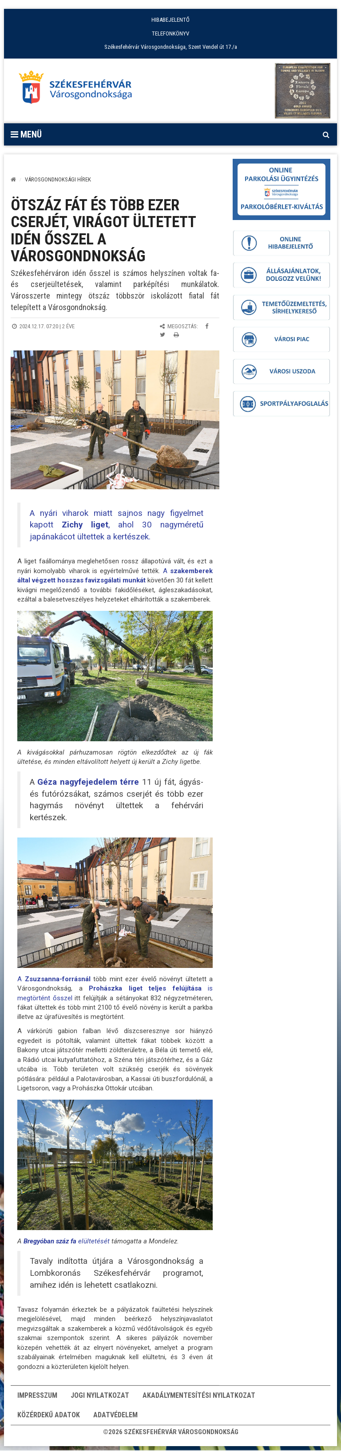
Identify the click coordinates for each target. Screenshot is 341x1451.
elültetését (67, 1241)
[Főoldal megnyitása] (79, 90)
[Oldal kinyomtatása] (176, 334)
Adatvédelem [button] (115, 1419)
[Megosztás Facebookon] (206, 326)
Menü (26, 134)
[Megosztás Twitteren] (162, 334)
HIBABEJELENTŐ (170, 19)
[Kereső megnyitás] (326, 134)
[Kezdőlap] (13, 179)
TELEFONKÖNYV (170, 33)
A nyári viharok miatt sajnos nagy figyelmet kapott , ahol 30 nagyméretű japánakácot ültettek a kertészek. (116, 525)
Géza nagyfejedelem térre (87, 782)
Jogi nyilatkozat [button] (100, 1396)
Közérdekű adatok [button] (48, 1419)
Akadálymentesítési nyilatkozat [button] (199, 1396)
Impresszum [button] (37, 1396)
